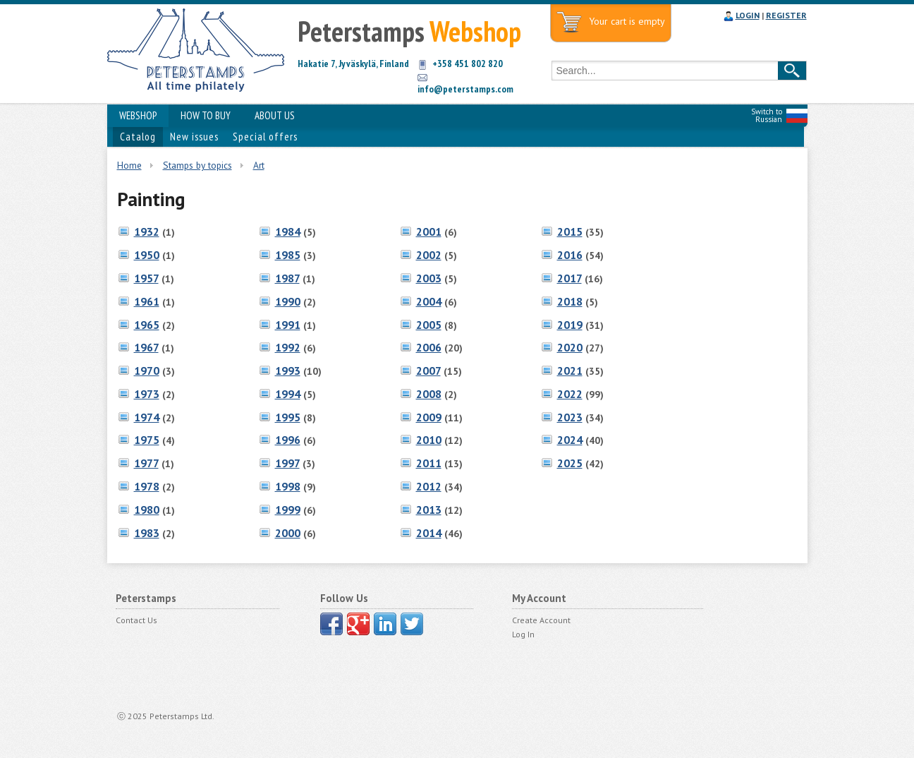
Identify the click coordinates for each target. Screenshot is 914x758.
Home (129, 165)
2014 (428, 533)
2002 (428, 255)
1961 (146, 301)
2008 (428, 394)
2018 (570, 301)
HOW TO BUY (206, 115)
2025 (570, 463)
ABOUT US (275, 115)
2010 (428, 440)
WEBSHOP (138, 115)
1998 (287, 486)
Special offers (265, 136)
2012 (428, 486)
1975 (146, 440)
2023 (570, 417)
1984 (287, 231)
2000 (287, 533)
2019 (570, 325)
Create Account (541, 620)
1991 (287, 325)
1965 (146, 325)
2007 (428, 370)
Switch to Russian (766, 115)
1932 (146, 231)
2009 (428, 417)
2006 (428, 347)
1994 (287, 394)
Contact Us (136, 620)
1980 (146, 510)
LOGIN (748, 15)
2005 (428, 325)
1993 (287, 370)
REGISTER (786, 15)
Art (258, 165)
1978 (146, 486)
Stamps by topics (197, 165)
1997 (287, 463)
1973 (146, 394)
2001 (428, 231)
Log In (523, 634)
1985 (287, 255)
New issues (194, 136)
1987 (287, 278)
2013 (428, 510)
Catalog (138, 136)
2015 (570, 231)
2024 (570, 440)
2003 (428, 278)
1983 (146, 533)
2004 (428, 301)
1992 (287, 347)
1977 (146, 463)
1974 (146, 417)
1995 (287, 417)
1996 (287, 440)
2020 (570, 347)
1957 (146, 278)
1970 (146, 370)
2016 (570, 255)
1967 (146, 347)
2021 (570, 370)
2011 (428, 463)
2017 (569, 278)
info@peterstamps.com (465, 89)
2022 (570, 394)
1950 (146, 255)
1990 (287, 301)
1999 (287, 510)
